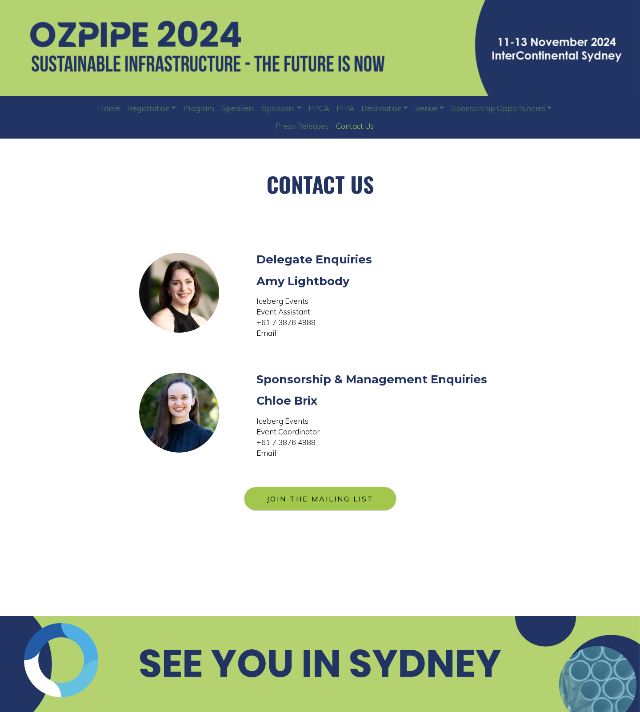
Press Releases (302, 126)
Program (198, 108)
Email (266, 333)
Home (109, 108)
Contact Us (355, 126)
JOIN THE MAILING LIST (320, 498)
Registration (148, 108)
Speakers (238, 108)
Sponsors (278, 108)
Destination (381, 108)
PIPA (345, 108)
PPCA (318, 108)
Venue (426, 108)
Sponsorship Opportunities (498, 108)
